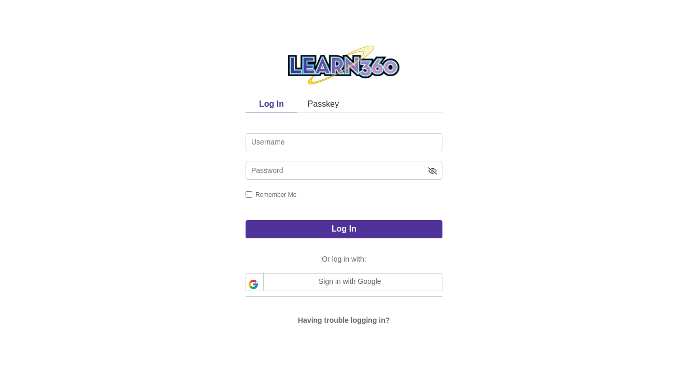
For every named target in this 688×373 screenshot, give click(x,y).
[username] (344, 142)
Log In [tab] (271, 103)
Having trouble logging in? (344, 320)
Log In (344, 228)
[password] (344, 171)
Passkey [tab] (323, 103)
